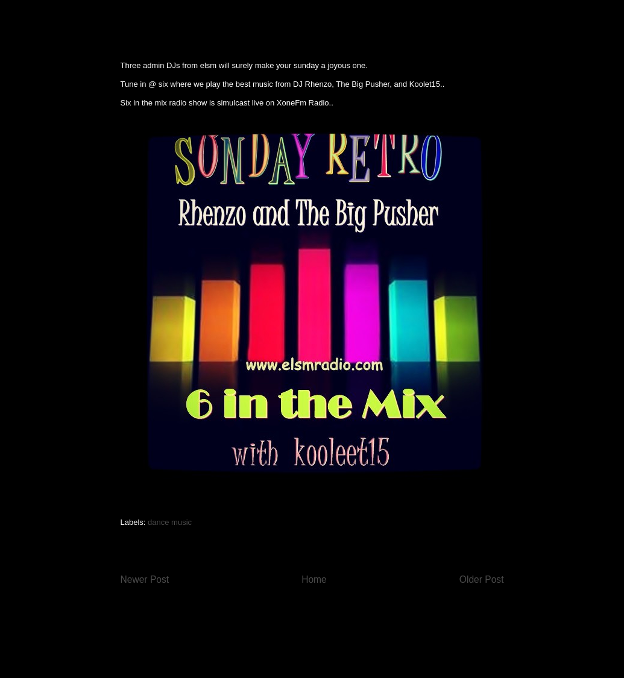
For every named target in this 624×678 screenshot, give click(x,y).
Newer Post (145, 579)
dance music (170, 522)
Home (314, 579)
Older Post (481, 579)
